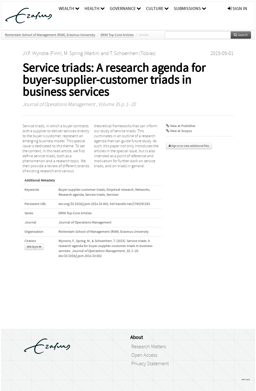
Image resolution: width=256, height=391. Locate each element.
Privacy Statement (150, 364)
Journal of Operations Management (58, 105)
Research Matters (148, 347)
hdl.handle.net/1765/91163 (130, 204)
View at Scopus (179, 131)
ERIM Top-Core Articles (117, 35)
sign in (237, 8)
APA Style (34, 246)
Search (241, 35)
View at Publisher (181, 126)
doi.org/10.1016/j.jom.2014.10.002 (83, 204)
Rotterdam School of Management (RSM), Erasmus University (50, 35)
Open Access (144, 355)
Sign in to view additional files (189, 146)
